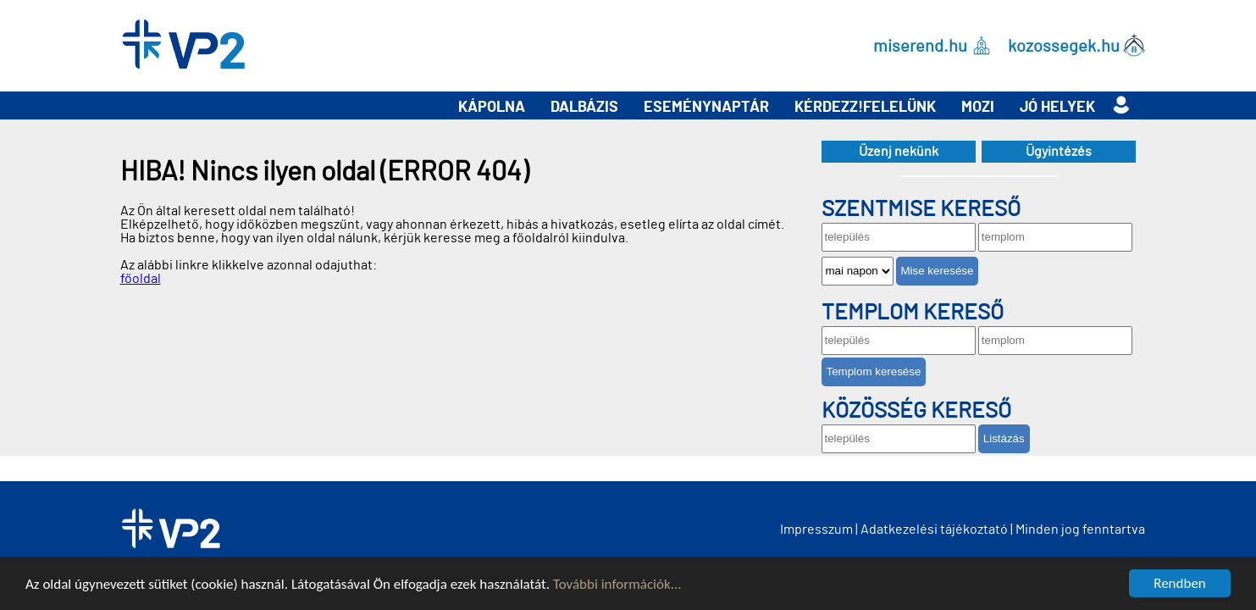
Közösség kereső (916, 411)
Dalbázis (584, 107)
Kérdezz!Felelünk (865, 107)
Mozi (977, 107)
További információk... (617, 585)
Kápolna (491, 107)
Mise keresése (937, 270)
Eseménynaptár (706, 107)
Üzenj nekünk (898, 151)
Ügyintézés (1059, 151)
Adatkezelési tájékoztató (934, 529)
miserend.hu (920, 45)
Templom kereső (913, 313)
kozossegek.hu (1064, 45)
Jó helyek (1057, 107)
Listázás (1004, 438)
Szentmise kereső (921, 209)
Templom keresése (874, 371)
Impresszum (816, 529)
